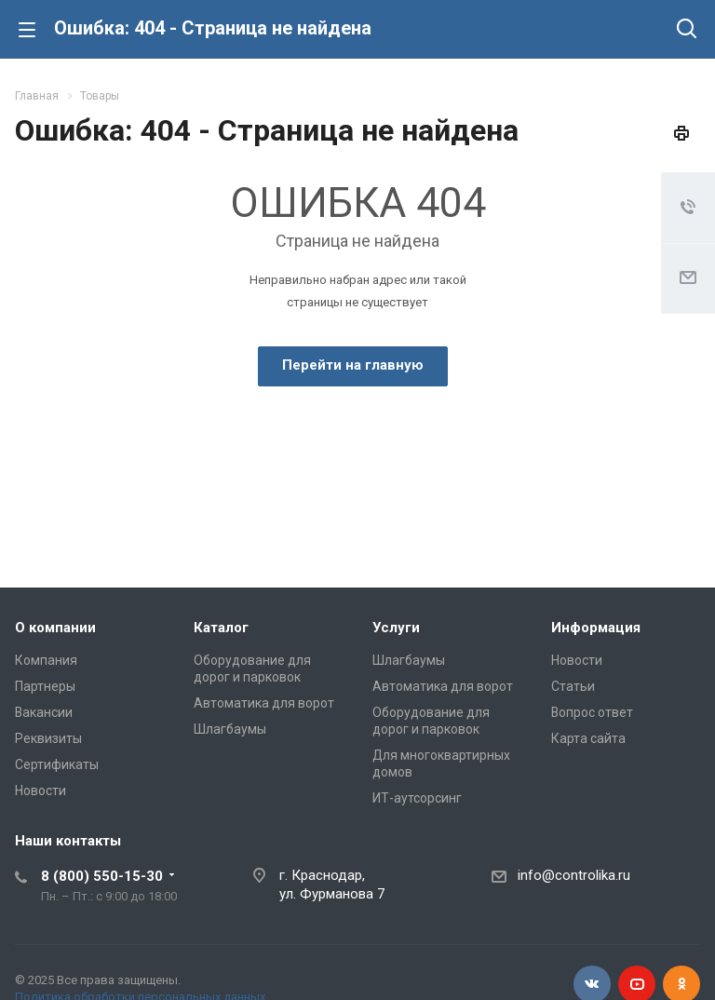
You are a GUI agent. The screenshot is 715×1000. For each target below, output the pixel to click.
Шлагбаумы (230, 729)
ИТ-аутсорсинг (417, 798)
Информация (596, 627)
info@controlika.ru (574, 875)
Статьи (573, 686)
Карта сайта (588, 738)
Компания (46, 660)
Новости (40, 790)
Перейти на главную (353, 365)
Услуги (396, 627)
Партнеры (45, 686)
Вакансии (44, 712)
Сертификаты (57, 764)
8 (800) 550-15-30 (102, 876)
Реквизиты (48, 738)
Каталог (221, 627)
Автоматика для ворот (264, 703)
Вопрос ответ (592, 712)
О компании (55, 627)
